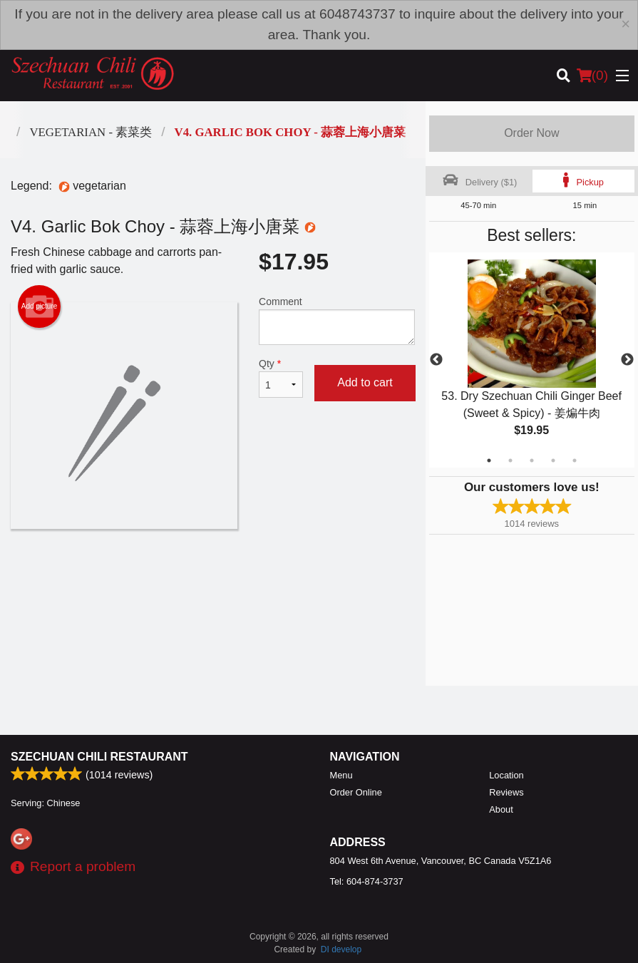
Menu (341, 775)
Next (627, 360)
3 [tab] (532, 460)
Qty (281, 378)
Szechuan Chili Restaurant (99, 757)
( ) (592, 75)
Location (506, 775)
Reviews (506, 792)
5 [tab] (574, 460)
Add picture (39, 306)
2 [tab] (510, 460)
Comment (337, 320)
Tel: (366, 881)
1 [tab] (489, 460)
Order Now (531, 133)
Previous (436, 360)
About (501, 809)
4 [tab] (553, 460)
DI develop (341, 949)
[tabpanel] (532, 360)
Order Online (356, 792)
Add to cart (364, 382)
